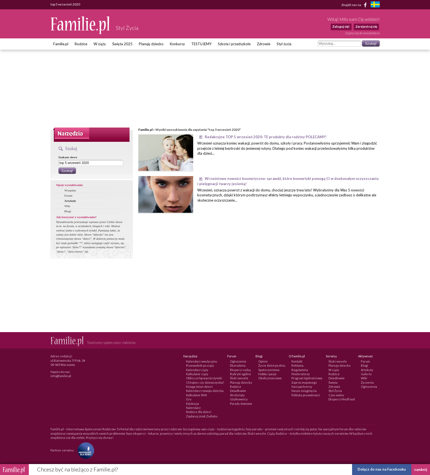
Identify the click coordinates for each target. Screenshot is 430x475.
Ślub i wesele (239, 378)
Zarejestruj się (366, 26)
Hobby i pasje (267, 374)
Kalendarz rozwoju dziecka (205, 390)
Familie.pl (60, 44)
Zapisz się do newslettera (362, 33)
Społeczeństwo (268, 370)
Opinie (263, 361)
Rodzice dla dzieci (198, 412)
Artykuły (70, 200)
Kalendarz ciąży (197, 370)
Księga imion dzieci (199, 386)
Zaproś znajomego (304, 382)
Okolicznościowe (270, 378)
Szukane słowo (67, 157)
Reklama (297, 365)
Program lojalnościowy (306, 378)
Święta (333, 382)
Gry (189, 399)
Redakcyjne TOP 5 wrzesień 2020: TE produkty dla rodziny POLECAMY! (266, 137)
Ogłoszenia (238, 361)
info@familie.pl (60, 376)
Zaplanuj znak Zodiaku (202, 416)
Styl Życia (335, 390)
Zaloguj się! (341, 26)
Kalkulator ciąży (197, 374)
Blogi (67, 211)
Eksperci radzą (240, 370)
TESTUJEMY (201, 44)
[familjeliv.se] (375, 5)
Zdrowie (263, 44)
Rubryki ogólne (240, 374)
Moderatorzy (300, 374)
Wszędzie (70, 190)
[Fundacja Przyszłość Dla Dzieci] (84, 450)
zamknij (420, 469)
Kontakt (296, 361)
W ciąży (100, 44)
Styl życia (284, 44)
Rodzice (81, 44)
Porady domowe (241, 403)
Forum (68, 195)
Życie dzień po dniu (271, 365)
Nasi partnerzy (301, 386)
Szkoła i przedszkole (234, 44)
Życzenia (367, 382)
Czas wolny (336, 395)
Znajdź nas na (355, 5)
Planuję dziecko (151, 44)
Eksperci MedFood (341, 399)
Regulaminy (299, 370)
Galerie (366, 374)
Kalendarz (193, 407)
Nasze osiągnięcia (304, 390)
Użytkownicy (239, 399)
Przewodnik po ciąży (200, 365)
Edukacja (192, 403)
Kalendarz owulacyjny (201, 361)
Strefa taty (237, 395)
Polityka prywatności (305, 395)
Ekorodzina (238, 365)
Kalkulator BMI (196, 395)
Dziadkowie (238, 390)
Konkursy (177, 44)
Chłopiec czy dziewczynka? (205, 382)
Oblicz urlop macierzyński (204, 378)
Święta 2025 (122, 44)
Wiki (67, 206)
